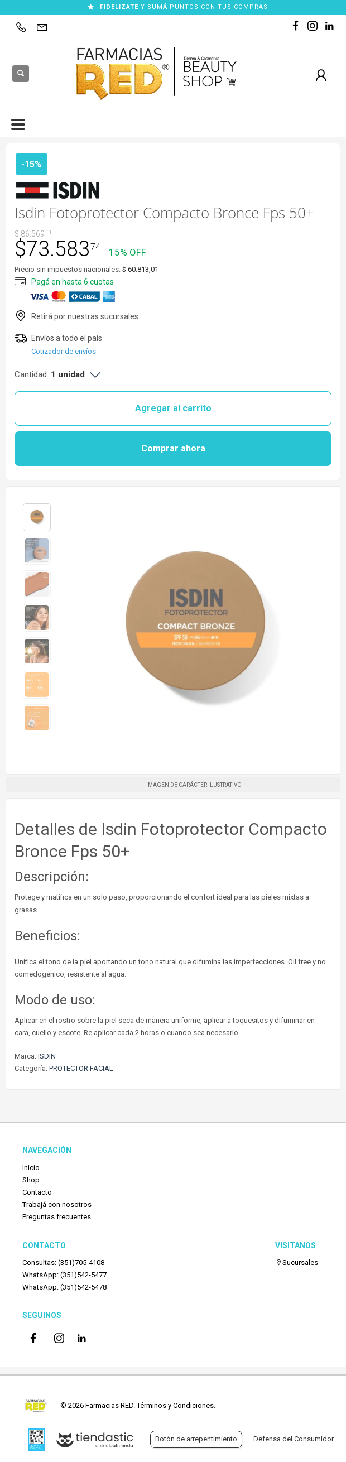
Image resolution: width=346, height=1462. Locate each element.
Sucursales (296, 1262)
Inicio (31, 1167)
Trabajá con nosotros (57, 1204)
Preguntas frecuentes (56, 1217)
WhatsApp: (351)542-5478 (64, 1287)
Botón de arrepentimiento (196, 1439)
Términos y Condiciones (175, 1405)
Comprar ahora (173, 448)
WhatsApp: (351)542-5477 (64, 1275)
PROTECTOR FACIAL (81, 1068)
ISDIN (47, 1056)
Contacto (37, 1192)
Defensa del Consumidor (293, 1439)
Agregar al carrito (173, 408)
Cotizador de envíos (63, 351)
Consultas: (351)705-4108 (63, 1262)
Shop (31, 1180)
